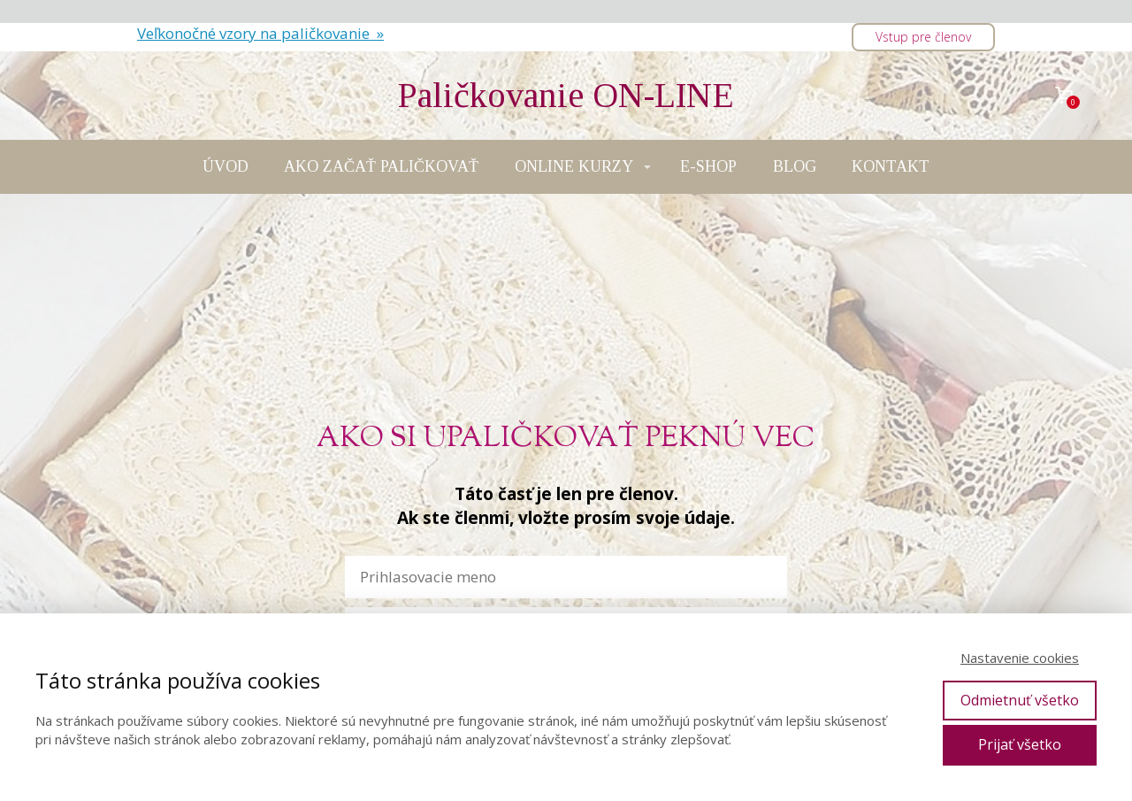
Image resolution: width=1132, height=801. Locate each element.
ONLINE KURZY (574, 166)
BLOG (794, 166)
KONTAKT (890, 166)
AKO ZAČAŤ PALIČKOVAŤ (381, 166)
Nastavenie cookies (1019, 657)
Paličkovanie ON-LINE (566, 95)
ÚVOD (226, 166)
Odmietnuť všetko (1019, 700)
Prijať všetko (1019, 744)
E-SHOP (708, 166)
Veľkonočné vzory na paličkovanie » (260, 33)
